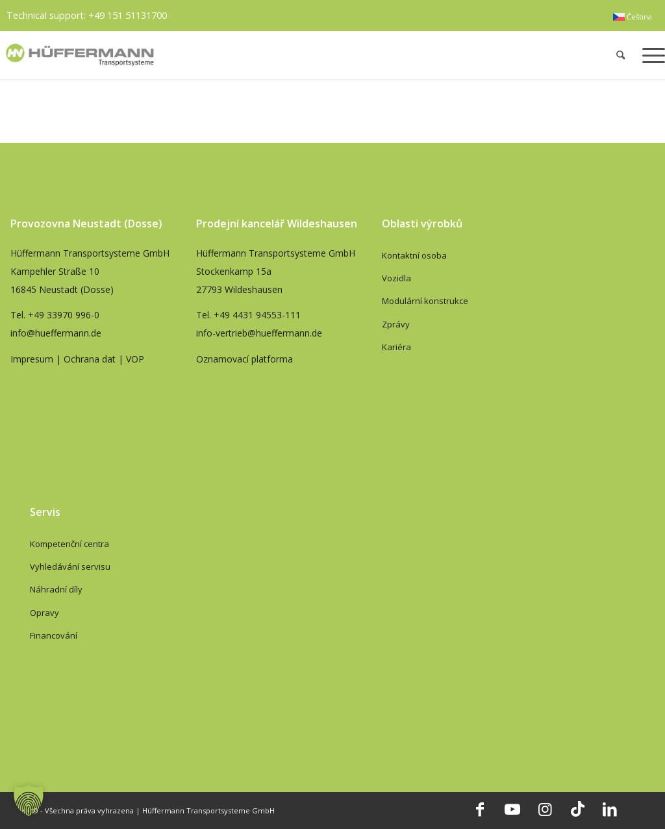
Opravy (44, 613)
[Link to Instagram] (545, 809)
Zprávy (396, 324)
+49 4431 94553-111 (257, 315)
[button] (28, 800)
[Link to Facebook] (480, 809)
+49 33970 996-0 (63, 315)
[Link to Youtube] (512, 809)
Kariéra (396, 347)
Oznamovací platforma (244, 359)
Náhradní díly (56, 589)
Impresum (31, 359)
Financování (53, 635)
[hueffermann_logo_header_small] (198, 54)
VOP (135, 359)
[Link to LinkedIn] (610, 809)
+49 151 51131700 (127, 15)
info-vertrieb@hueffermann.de (259, 333)
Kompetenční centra (69, 544)
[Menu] (649, 55)
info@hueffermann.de (55, 333)
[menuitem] (632, 16)
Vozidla (396, 278)
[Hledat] (621, 55)
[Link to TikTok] (577, 809)
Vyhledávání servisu (70, 566)
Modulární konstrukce (425, 301)
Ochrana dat (90, 359)
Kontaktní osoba (414, 255)
